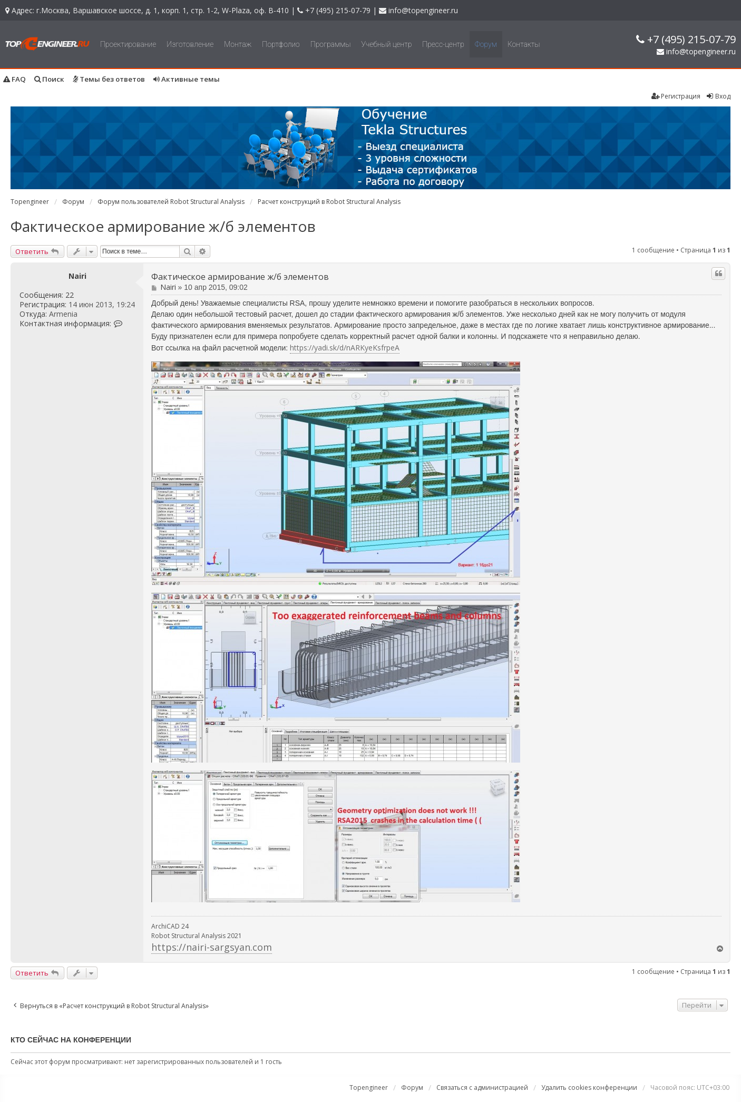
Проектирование (128, 44)
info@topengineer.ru (423, 10)
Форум (486, 44)
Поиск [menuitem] (49, 79)
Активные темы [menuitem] (186, 79)
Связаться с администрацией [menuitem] (482, 1087)
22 (69, 295)
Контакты (524, 44)
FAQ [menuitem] (14, 79)
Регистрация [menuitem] (675, 96)
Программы (330, 44)
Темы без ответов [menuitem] (109, 79)
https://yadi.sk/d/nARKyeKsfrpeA (344, 348)
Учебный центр (386, 44)
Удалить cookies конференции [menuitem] (589, 1087)
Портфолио (280, 44)
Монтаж (237, 44)
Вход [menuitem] (718, 96)
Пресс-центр (443, 44)
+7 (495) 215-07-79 (337, 10)
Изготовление (190, 44)
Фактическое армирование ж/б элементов (163, 226)
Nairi (77, 276)
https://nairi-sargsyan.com (211, 947)
